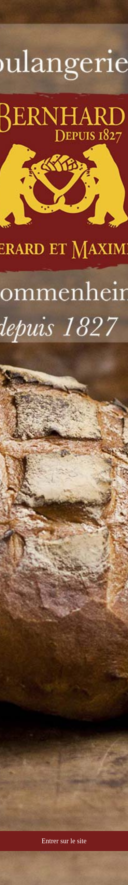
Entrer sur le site (64, 841)
